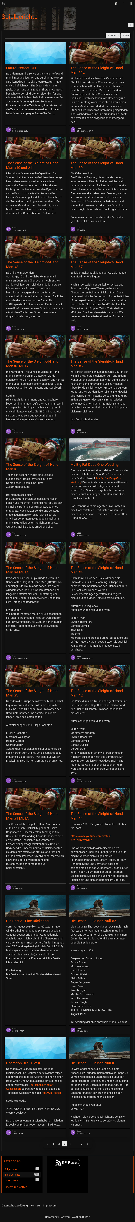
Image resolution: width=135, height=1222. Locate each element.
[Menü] (131, 4)
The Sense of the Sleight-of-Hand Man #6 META (32, 363)
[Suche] (116, 4)
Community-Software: (67, 1217)
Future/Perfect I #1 (21, 68)
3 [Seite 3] (64, 1143)
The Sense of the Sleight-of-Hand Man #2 (97, 693)
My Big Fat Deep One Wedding (95, 464)
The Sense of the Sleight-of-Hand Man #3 (32, 693)
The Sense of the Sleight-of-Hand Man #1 (97, 816)
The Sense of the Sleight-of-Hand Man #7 (97, 264)
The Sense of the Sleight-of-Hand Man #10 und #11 (32, 165)
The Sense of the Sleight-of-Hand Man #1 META (32, 816)
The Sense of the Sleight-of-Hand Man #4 (97, 570)
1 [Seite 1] (53, 1143)
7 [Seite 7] (81, 1143)
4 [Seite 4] (70, 1143)
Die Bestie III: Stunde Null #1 (93, 1063)
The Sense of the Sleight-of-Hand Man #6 (97, 363)
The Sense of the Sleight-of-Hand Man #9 (97, 165)
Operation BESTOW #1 (24, 1063)
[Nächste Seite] (87, 1143)
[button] (131, 25)
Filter (125, 35)
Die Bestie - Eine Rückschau (28, 921)
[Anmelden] (124, 3)
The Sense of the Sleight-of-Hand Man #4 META (32, 570)
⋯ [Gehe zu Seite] (76, 1143)
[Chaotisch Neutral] (4, 4)
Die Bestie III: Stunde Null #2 (93, 921)
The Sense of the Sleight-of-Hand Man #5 (32, 466)
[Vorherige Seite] (47, 1143)
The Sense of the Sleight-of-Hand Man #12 (97, 70)
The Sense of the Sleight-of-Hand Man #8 (32, 264)
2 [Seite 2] (59, 1143)
